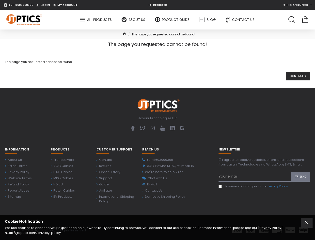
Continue (297, 76)
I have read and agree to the (254, 186)
